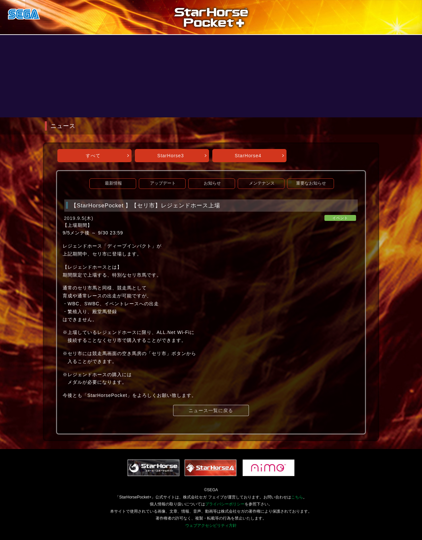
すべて (93, 155)
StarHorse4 (248, 155)
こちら (297, 497)
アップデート (163, 183)
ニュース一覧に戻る (211, 410)
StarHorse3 (170, 155)
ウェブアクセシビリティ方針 (211, 525)
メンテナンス (262, 183)
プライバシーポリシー (225, 504)
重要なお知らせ (311, 183)
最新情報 (113, 183)
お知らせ (212, 183)
